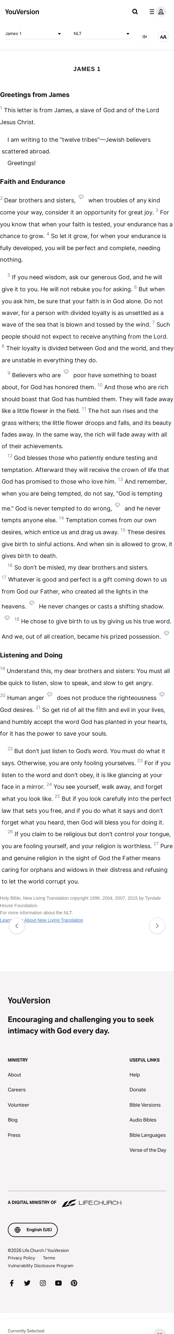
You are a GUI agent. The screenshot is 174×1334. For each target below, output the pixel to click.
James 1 (34, 34)
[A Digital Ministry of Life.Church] (87, 1199)
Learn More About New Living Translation (41, 920)
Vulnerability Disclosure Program (40, 1265)
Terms (49, 1257)
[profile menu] (156, 11)
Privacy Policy (21, 1257)
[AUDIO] (145, 36)
